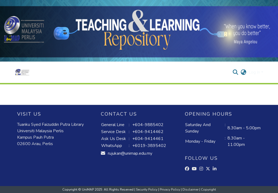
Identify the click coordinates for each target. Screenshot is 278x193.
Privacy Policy (170, 189)
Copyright (208, 189)
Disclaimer (190, 189)
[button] (22, 72)
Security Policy (147, 189)
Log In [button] (255, 72)
